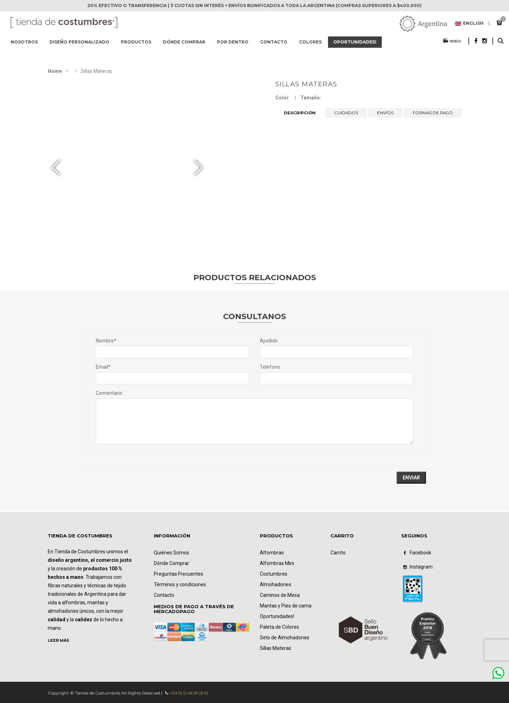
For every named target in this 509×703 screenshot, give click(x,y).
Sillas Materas (306, 84)
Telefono (270, 367)
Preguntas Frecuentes (178, 574)
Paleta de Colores (279, 627)
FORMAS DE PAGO (432, 113)
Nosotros (24, 42)
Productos (136, 42)
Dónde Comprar (171, 563)
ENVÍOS (385, 113)
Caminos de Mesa (280, 595)
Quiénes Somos (171, 552)
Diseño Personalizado (79, 42)
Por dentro (232, 42)
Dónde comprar (184, 42)
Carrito (338, 552)
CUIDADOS (346, 113)
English (469, 24)
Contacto (273, 42)
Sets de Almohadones (284, 637)
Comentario (109, 393)
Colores (310, 42)
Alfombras (272, 552)
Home (55, 71)
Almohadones (275, 584)
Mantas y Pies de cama (285, 606)
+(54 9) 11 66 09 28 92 (188, 693)
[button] (198, 167)
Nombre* (106, 341)
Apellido (269, 341)
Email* (103, 367)
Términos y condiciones (180, 584)
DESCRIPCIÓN (299, 113)
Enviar (411, 477)
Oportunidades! (354, 42)
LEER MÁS (58, 640)
